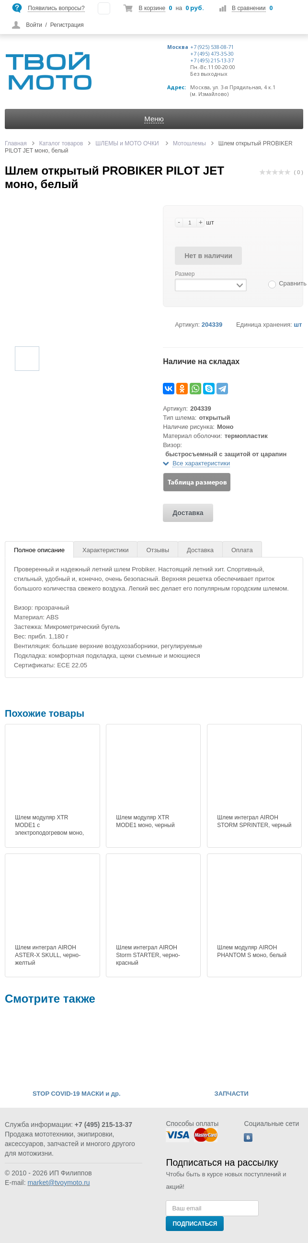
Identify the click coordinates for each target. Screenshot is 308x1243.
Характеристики (105, 550)
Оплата (242, 550)
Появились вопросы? (56, 8)
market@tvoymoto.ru (58, 1182)
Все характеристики (201, 463)
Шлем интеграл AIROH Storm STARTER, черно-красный (148, 955)
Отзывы (157, 550)
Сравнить (293, 283)
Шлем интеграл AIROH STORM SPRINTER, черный (254, 821)
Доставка (187, 513)
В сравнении (248, 8)
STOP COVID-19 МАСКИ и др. (77, 1093)
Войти (34, 25)
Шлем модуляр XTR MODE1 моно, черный (145, 821)
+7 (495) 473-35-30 (212, 53)
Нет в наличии (208, 256)
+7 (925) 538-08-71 (212, 47)
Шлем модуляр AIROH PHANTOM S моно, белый (251, 951)
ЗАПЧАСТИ (232, 1093)
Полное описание (39, 550)
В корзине (152, 8)
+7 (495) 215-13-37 (212, 60)
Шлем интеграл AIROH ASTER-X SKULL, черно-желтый (47, 955)
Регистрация (67, 25)
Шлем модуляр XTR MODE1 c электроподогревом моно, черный (49, 829)
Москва (177, 47)
